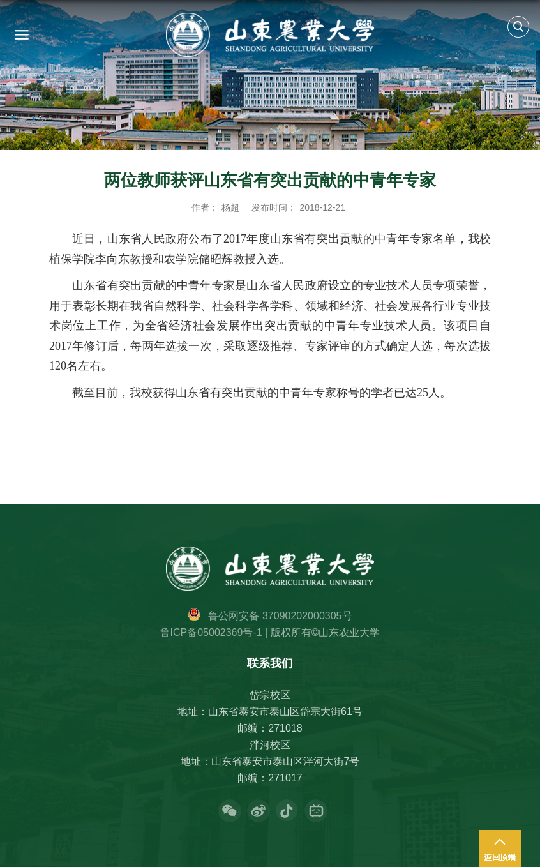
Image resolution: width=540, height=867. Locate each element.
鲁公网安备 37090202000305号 (280, 615)
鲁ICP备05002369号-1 (211, 632)
